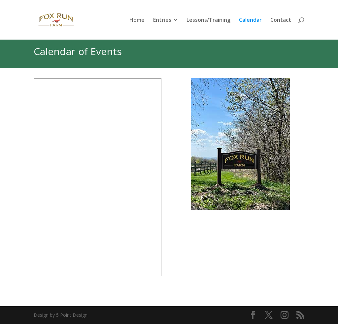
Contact (280, 20)
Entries (162, 20)
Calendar (250, 20)
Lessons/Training (208, 20)
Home (137, 20)
